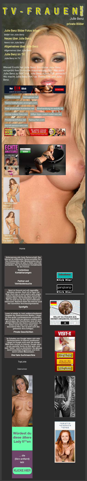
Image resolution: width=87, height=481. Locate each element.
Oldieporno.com (12, 97)
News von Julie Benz (14, 42)
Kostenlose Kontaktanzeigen (23, 271)
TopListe (22, 361)
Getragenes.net (30, 97)
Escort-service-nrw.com (16, 125)
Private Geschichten (23, 332)
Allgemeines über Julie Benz (18, 50)
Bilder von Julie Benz (14, 34)
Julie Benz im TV (12, 58)
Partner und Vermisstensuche (23, 282)
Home (22, 248)
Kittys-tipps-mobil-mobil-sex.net (46, 114)
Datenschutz (22, 369)
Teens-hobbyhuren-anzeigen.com (21, 103)
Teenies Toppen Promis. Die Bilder (10, 238)
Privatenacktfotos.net (15, 120)
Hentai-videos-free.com (16, 114)
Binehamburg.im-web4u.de (50, 108)
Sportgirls (23, 307)
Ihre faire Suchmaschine (23, 355)
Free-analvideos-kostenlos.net (19, 108)
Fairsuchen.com (36, 120)
